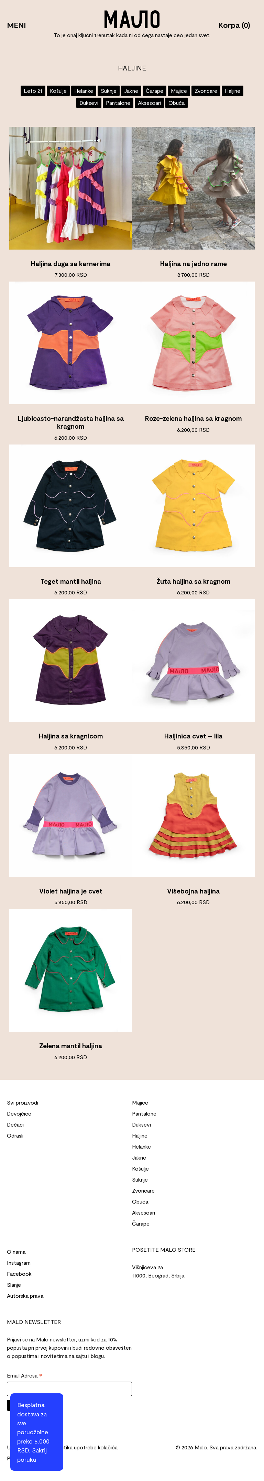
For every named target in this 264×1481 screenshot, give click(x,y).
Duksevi (88, 102)
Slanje (14, 1284)
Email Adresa (24, 1376)
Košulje (58, 90)
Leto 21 (33, 90)
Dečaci (15, 1124)
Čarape (154, 90)
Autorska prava (25, 1295)
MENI (16, 24)
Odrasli (15, 1135)
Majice (179, 90)
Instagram (19, 1262)
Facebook (19, 1273)
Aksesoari (149, 102)
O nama (16, 1251)
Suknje (109, 90)
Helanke (83, 90)
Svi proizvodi (22, 1102)
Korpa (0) (234, 24)
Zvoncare (206, 90)
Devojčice (19, 1113)
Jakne (131, 90)
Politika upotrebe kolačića (86, 1447)
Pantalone (118, 102)
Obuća (176, 102)
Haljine (232, 90)
